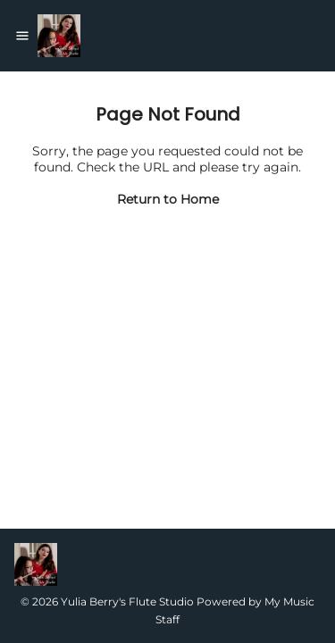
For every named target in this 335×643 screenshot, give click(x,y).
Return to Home (168, 199)
